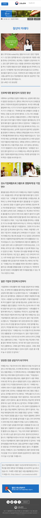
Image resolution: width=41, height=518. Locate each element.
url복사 (37, 19)
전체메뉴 (4, 4)
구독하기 (25, 502)
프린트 (30, 19)
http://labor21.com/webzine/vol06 (24, 474)
